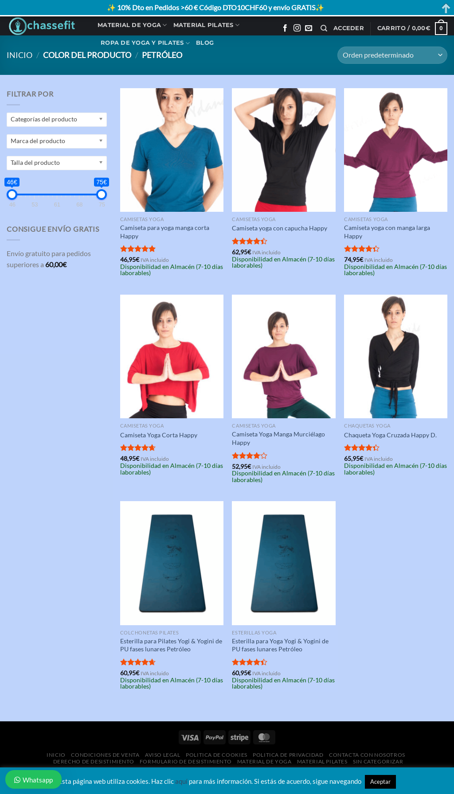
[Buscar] (324, 28)
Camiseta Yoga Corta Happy (158, 435)
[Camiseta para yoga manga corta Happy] (171, 150)
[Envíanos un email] (308, 28)
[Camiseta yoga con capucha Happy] (283, 150)
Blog (205, 42)
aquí (181, 781)
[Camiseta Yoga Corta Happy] (171, 356)
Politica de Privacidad (288, 754)
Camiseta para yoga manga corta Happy (164, 232)
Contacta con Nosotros (367, 754)
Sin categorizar (378, 761)
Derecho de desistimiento (93, 761)
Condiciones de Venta (105, 754)
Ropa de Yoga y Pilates (145, 43)
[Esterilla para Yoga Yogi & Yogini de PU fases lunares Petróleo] (283, 563)
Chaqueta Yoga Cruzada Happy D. (390, 435)
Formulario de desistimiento (186, 761)
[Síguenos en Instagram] (297, 28)
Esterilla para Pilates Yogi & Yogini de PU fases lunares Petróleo (171, 645)
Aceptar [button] (380, 781)
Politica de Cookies (216, 754)
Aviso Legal (162, 754)
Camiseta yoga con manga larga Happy (387, 232)
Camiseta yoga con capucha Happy (279, 228)
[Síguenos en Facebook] (285, 28)
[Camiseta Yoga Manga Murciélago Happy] (283, 356)
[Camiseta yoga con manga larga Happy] (395, 150)
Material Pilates (206, 25)
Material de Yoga (132, 25)
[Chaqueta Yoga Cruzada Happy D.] (395, 356)
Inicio (19, 55)
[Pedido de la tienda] (392, 55)
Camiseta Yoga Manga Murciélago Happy (278, 438)
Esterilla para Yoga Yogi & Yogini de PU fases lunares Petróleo (280, 645)
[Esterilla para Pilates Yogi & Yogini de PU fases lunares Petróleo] (171, 563)
